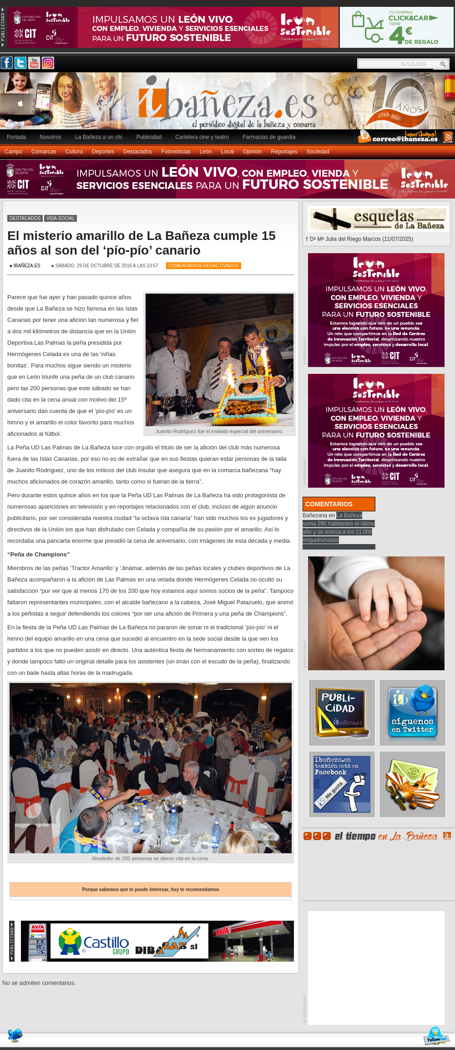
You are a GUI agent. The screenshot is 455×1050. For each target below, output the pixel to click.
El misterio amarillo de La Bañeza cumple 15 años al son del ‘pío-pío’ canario (141, 243)
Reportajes (284, 151)
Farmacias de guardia (269, 137)
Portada (16, 137)
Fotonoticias (176, 151)
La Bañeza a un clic (99, 137)
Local (227, 151)
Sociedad (318, 151)
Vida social (60, 218)
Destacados (137, 151)
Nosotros (50, 137)
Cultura (74, 151)
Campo (13, 151)
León (206, 151)
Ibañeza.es (230, 105)
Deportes (103, 151)
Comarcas (43, 151)
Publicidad (149, 137)
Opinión (252, 151)
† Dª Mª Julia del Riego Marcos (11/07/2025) (359, 239)
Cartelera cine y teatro (202, 137)
